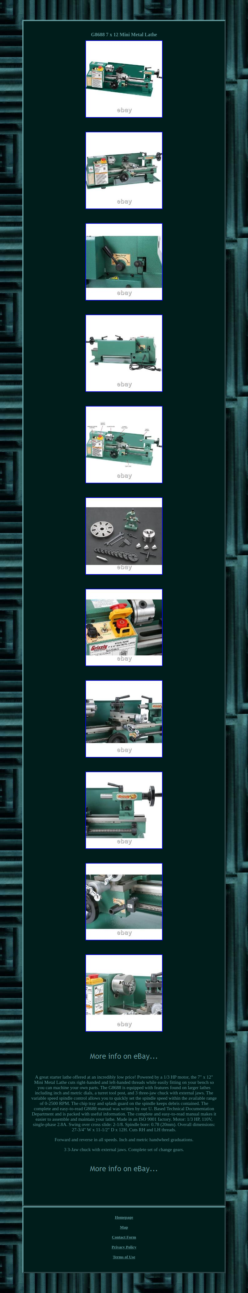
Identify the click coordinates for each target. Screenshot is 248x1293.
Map (124, 1227)
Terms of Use (124, 1257)
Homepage (124, 1217)
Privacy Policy (124, 1247)
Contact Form (124, 1237)
